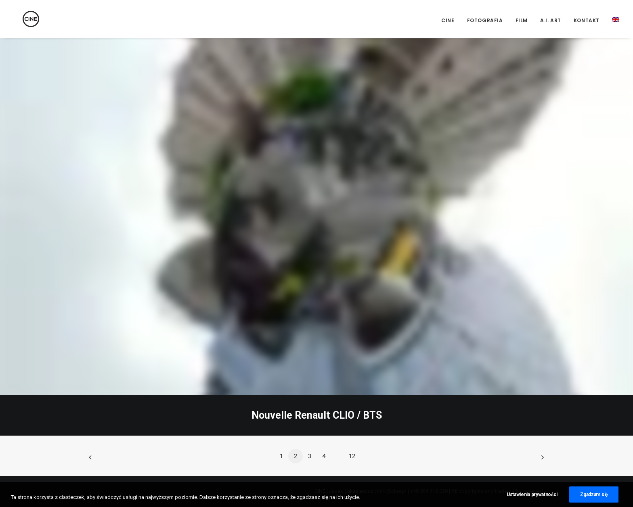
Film (522, 20)
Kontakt (586, 20)
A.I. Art (550, 20)
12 (352, 456)
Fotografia (485, 20)
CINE (447, 20)
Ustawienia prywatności (532, 501)
